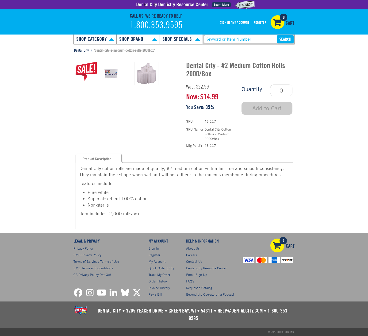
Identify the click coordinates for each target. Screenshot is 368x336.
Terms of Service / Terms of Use (96, 261)
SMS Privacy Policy (87, 255)
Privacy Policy (83, 248)
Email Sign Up (196, 275)
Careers (191, 255)
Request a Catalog (199, 288)
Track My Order (159, 275)
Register (259, 22)
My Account (240, 22)
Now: (192, 97)
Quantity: (253, 89)
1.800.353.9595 (156, 25)
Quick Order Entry (161, 268)
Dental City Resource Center (206, 268)
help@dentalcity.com (240, 310)
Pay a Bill (155, 294)
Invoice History (159, 288)
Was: (190, 86)
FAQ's (190, 281)
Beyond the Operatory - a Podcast (210, 294)
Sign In (225, 22)
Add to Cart (266, 108)
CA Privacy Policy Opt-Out (92, 275)
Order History (158, 281)
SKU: (190, 121)
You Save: (195, 107)
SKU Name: (194, 129)
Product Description (97, 159)
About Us (192, 248)
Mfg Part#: (194, 145)
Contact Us (194, 261)
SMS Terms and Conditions (93, 268)
